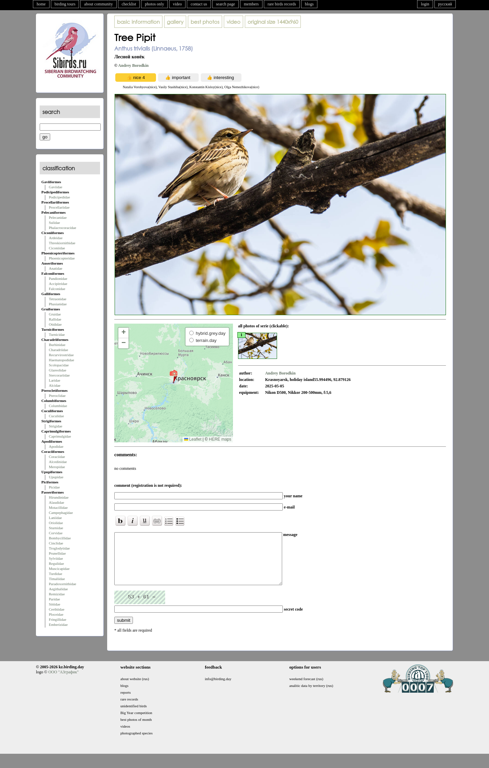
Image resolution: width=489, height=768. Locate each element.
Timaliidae (57, 579)
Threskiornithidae (62, 243)
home (41, 4)
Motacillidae (58, 507)
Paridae (54, 599)
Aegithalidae (58, 589)
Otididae (55, 324)
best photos (205, 21)
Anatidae (55, 268)
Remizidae (57, 594)
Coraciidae (57, 457)
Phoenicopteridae (62, 258)
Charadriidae (58, 350)
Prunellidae (57, 553)
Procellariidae (59, 207)
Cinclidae (56, 543)
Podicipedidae (59, 197)
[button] (173, 376)
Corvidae (55, 533)
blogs (309, 4)
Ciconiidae (57, 248)
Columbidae (58, 406)
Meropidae (57, 467)
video (177, 4)
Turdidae (55, 574)
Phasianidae (58, 304)
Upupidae (56, 477)
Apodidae (56, 446)
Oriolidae (56, 523)
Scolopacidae (59, 365)
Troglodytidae (59, 548)
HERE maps (220, 439)
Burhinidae (57, 345)
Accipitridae (58, 284)
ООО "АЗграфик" (63, 682)
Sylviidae (56, 558)
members (251, 4)
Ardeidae (55, 238)
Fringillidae (57, 619)
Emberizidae (58, 624)
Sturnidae (56, 528)
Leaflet (192, 439)
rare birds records (282, 4)
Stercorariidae (59, 375)
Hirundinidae (59, 497)
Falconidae (57, 289)
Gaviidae (55, 187)
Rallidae (55, 319)
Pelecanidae (58, 217)
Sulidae (54, 222)
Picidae (54, 487)
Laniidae (55, 518)
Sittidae (54, 604)
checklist (129, 4)
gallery (175, 21)
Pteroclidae (57, 395)
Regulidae (56, 563)
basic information (138, 21)
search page (225, 4)
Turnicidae (57, 334)
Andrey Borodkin (133, 65)
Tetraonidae (57, 299)
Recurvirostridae (61, 355)
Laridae (54, 380)
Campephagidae (61, 513)
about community (98, 4)
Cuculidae (56, 416)
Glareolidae (57, 370)
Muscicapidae (59, 569)
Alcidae (54, 385)
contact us (199, 4)
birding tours (65, 4)
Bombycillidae (60, 538)
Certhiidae (56, 609)
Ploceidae (56, 614)
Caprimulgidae (60, 436)
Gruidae (55, 314)
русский (445, 4)
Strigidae (55, 426)
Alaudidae (56, 502)
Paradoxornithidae (62, 584)
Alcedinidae (58, 462)
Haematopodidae (61, 360)
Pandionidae (58, 278)
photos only (154, 4)
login (425, 4)
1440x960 (273, 21)
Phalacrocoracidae (62, 228)
